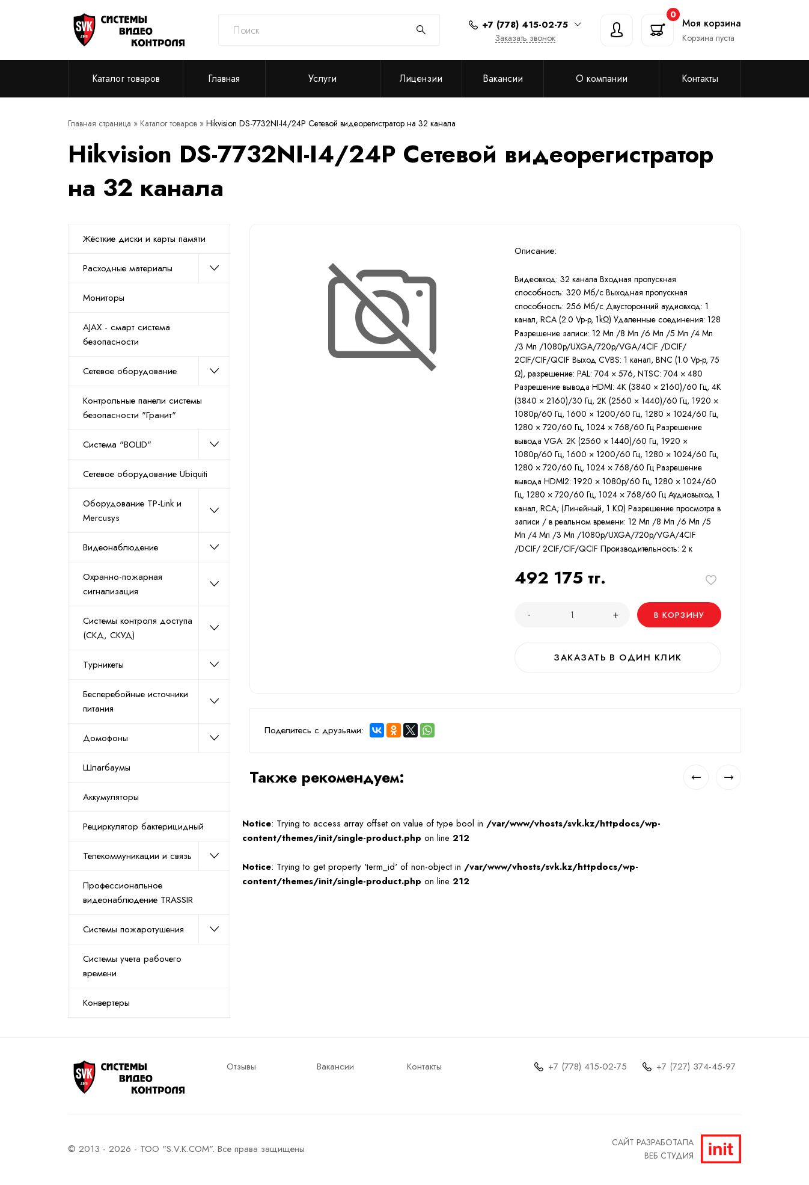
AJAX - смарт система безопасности (126, 334)
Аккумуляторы (111, 797)
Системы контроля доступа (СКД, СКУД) (156, 628)
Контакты (700, 78)
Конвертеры (106, 1002)
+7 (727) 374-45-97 (696, 1066)
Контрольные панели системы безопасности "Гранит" (142, 408)
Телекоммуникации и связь (156, 856)
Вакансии (503, 78)
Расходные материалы (156, 268)
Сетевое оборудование (156, 371)
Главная (224, 78)
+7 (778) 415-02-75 (587, 1066)
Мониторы (103, 297)
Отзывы (241, 1066)
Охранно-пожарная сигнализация (156, 584)
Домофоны (156, 738)
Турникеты (156, 664)
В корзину (679, 615)
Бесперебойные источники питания (156, 701)
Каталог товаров (126, 78)
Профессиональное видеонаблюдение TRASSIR (138, 892)
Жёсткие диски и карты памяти (144, 238)
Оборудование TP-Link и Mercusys (156, 510)
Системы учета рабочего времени (132, 966)
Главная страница (99, 123)
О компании (601, 78)
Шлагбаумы (106, 767)
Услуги (322, 78)
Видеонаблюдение (156, 547)
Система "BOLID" (156, 444)
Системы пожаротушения (156, 929)
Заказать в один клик (618, 657)
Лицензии (421, 78)
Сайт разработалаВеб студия (676, 1148)
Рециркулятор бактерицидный (143, 826)
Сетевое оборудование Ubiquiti (145, 474)
